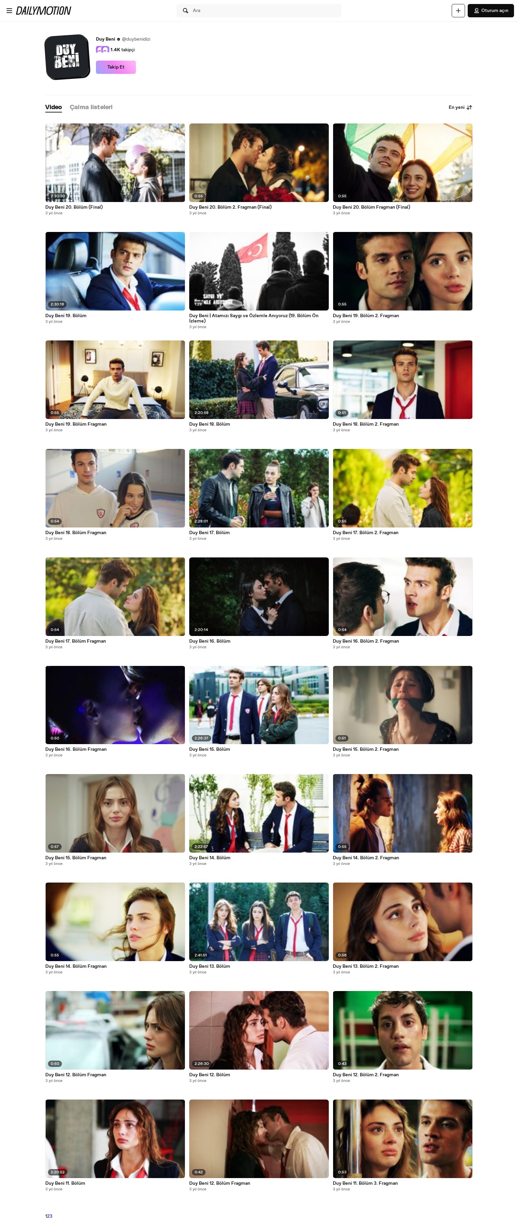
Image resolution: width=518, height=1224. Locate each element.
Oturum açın (490, 10)
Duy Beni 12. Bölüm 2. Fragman (366, 1075)
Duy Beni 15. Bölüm (209, 749)
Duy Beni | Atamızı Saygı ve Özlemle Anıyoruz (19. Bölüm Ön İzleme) (253, 318)
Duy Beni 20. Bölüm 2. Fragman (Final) (230, 207)
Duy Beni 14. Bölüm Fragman (76, 966)
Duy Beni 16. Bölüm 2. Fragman (366, 641)
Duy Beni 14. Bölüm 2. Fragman (366, 858)
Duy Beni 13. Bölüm (209, 966)
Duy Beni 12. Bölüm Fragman (75, 1075)
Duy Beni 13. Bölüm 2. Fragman (366, 966)
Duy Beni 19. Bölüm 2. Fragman (366, 315)
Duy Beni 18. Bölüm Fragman (75, 532)
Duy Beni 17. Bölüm (209, 532)
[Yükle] (458, 10)
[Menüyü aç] (9, 10)
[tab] (53, 107)
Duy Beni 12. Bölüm (209, 1075)
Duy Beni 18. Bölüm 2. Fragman (366, 424)
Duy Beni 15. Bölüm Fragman (75, 858)
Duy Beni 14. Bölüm (210, 858)
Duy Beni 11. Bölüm (65, 1183)
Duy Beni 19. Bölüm (66, 315)
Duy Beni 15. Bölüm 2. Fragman (366, 749)
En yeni (461, 107)
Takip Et (116, 67)
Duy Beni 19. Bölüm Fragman (76, 424)
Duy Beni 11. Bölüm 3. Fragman (365, 1183)
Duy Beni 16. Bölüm (210, 641)
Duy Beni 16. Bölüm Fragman (76, 749)
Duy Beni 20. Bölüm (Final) (74, 207)
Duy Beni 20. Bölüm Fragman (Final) (371, 207)
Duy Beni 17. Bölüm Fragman (75, 641)
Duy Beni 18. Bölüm (209, 424)
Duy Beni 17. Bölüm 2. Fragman (365, 532)
